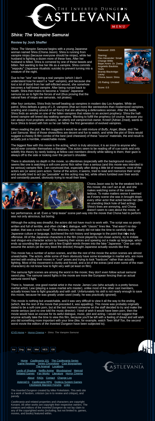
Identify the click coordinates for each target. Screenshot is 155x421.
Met (37, 349)
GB (53, 349)
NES (45, 349)
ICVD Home (17, 332)
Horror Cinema (36, 332)
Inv (13, 349)
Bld (29, 349)
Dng (21, 349)
